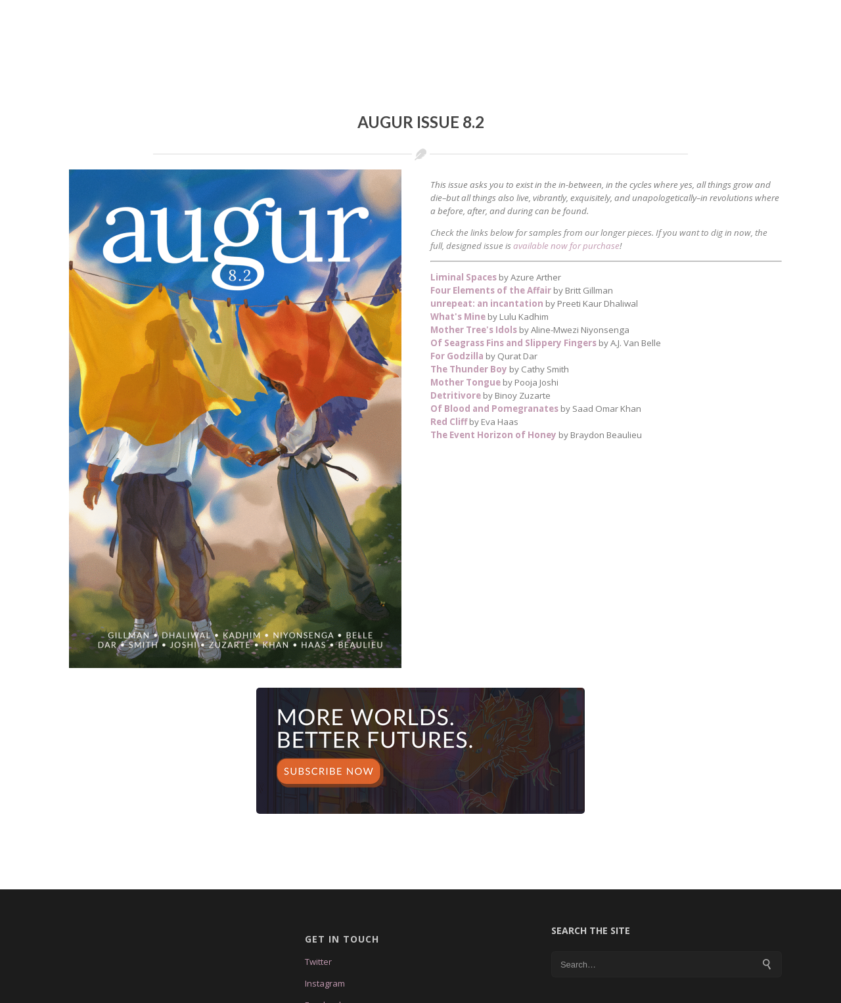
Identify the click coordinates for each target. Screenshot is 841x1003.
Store (714, 15)
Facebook (324, 977)
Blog (665, 15)
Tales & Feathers (499, 15)
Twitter (318, 933)
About (315, 15)
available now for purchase (566, 217)
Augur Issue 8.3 (393, 15)
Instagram (325, 955)
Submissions (598, 15)
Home (263, 15)
